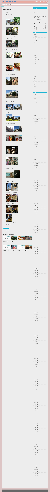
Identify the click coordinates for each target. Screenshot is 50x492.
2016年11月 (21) (36, 316)
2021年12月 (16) (36, 188)
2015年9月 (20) (36, 345)
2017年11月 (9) (36, 291)
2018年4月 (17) (36, 280)
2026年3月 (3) (35, 96)
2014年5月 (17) (36, 379)
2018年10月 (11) (36, 268)
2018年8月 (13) (36, 272)
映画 (35, 80)
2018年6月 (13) (36, 276)
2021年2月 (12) (36, 209)
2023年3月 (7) (35, 157)
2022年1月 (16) (36, 186)
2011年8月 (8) (35, 448)
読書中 (35, 88)
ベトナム (35, 57)
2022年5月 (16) (36, 178)
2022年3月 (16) (36, 182)
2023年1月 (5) (35, 161)
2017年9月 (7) (35, 295)
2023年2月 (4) (35, 159)
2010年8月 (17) (36, 473)
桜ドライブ (35, 14)
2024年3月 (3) (35, 136)
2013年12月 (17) (36, 389)
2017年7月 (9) (35, 299)
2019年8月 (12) (36, 247)
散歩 (35, 78)
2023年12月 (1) (36, 142)
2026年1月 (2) (35, 100)
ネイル (35, 53)
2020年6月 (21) (36, 226)
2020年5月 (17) (36, 228)
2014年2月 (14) (36, 385)
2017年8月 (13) (36, 297)
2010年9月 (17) (36, 471)
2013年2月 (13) (36, 410)
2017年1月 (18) (36, 312)
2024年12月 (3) (36, 119)
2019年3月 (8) (35, 257)
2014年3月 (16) (36, 383)
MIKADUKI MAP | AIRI (9, 2)
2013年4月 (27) (36, 406)
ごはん (35, 42)
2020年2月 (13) (36, 234)
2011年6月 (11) (36, 452)
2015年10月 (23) (36, 343)
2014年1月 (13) (36, 387)
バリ (35, 55)
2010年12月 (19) (36, 465)
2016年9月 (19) (36, 320)
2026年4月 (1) (35, 94)
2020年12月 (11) (36, 213)
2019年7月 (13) (36, 249)
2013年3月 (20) (36, 408)
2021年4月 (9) (35, 205)
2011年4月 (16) (36, 456)
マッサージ (36, 61)
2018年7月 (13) (36, 274)
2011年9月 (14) (36, 446)
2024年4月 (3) (35, 134)
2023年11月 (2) (36, 144)
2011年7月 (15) (36, 450)
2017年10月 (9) (36, 293)
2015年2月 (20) (36, 360)
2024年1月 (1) (35, 140)
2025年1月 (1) (35, 117)
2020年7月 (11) (36, 224)
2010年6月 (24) (36, 477)
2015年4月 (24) (36, 356)
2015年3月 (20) (36, 358)
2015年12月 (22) (36, 339)
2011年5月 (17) (36, 454)
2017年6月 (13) (36, 301)
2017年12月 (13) (36, 289)
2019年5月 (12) (36, 253)
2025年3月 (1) (35, 113)
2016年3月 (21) (36, 333)
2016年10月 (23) (36, 318)
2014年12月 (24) (36, 364)
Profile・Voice (36, 1)
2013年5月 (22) (36, 404)
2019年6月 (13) (36, 251)
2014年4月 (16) (36, 381)
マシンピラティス (36, 59)
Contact (44, 1)
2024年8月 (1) (35, 125)
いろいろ (35, 36)
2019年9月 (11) (36, 245)
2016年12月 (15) (36, 314)
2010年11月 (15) (36, 467)
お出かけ (35, 40)
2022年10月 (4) (36, 167)
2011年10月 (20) (36, 444)
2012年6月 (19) (36, 427)
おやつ (35, 38)
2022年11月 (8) (36, 165)
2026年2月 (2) (35, 98)
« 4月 (36, 29)
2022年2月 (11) (36, 184)
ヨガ (35, 65)
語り (35, 86)
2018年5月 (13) (36, 278)
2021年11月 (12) (36, 190)
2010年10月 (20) (36, 469)
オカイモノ (36, 44)
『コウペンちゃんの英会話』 (37, 19)
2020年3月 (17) (36, 232)
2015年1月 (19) (36, 362)
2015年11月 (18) (36, 341)
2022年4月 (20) (36, 180)
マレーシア (35, 63)
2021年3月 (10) (36, 207)
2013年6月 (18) (36, 402)
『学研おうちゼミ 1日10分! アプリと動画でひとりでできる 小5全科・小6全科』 (40, 17)
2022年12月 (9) (36, 163)
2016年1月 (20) (36, 337)
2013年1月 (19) (36, 412)
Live (35, 34)
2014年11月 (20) (36, 366)
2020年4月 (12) (36, 230)
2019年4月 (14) (36, 255)
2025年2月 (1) (35, 115)
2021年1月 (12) (36, 211)
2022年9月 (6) (35, 169)
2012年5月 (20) (36, 429)
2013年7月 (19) (36, 400)
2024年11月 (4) (36, 121)
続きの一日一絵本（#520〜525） (38, 12)
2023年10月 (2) (36, 146)
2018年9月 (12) (36, 270)
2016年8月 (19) (36, 322)
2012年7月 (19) (36, 425)
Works (40, 1)
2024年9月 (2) (35, 123)
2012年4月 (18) (36, 431)
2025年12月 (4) (36, 102)
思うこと (35, 76)
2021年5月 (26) (36, 203)
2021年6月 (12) (36, 201)
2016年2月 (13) (36, 335)
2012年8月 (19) (36, 423)
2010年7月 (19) (36, 475)
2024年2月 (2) (35, 138)
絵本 (35, 84)
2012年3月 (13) (36, 433)
